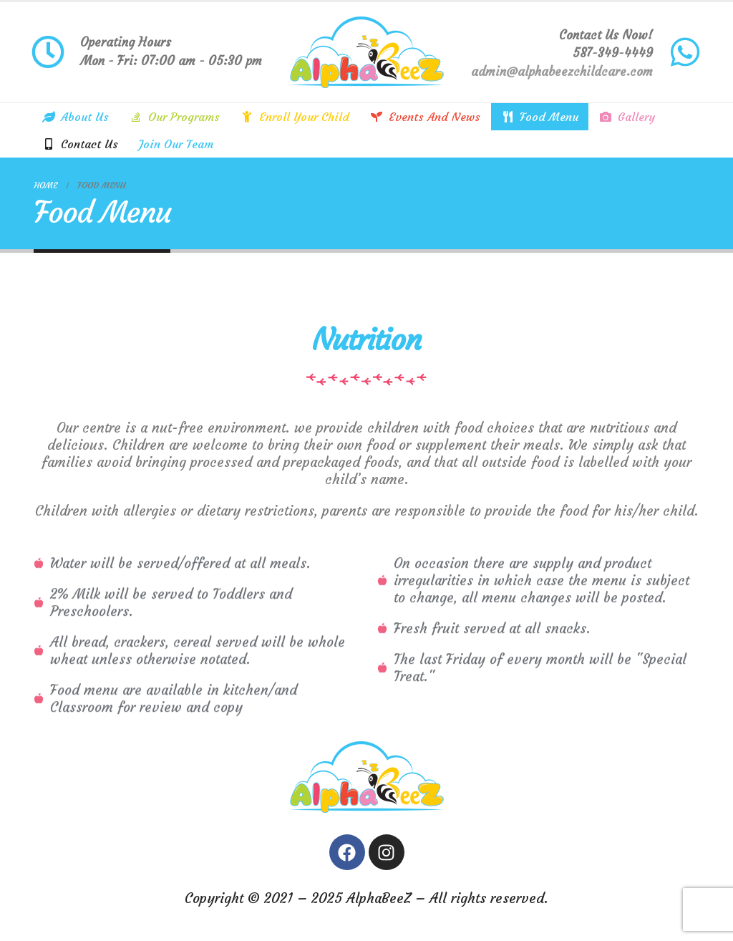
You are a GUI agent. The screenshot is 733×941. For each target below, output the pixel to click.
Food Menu (539, 117)
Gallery (627, 117)
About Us (75, 117)
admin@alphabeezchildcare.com (562, 71)
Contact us (80, 144)
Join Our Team (176, 144)
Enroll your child (295, 117)
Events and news (425, 117)
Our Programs (175, 117)
